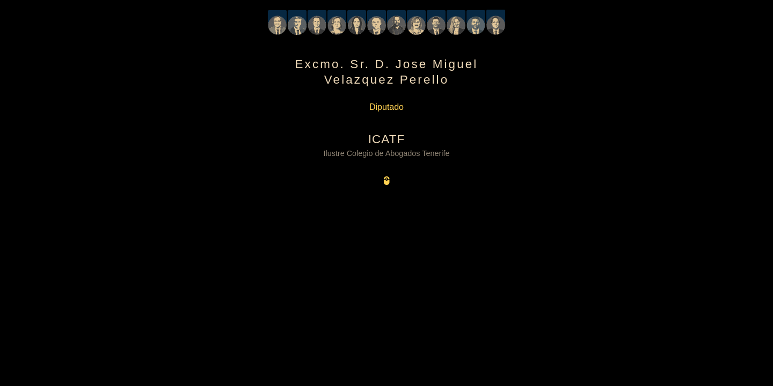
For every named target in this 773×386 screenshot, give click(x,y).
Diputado (386, 107)
